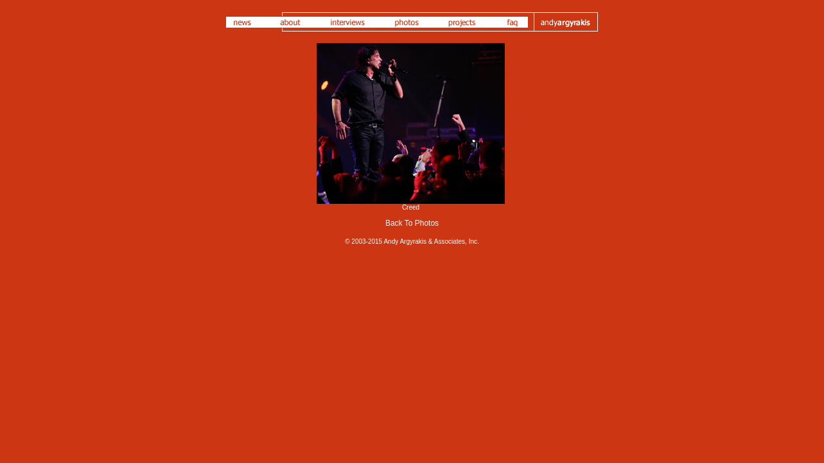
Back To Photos (412, 223)
